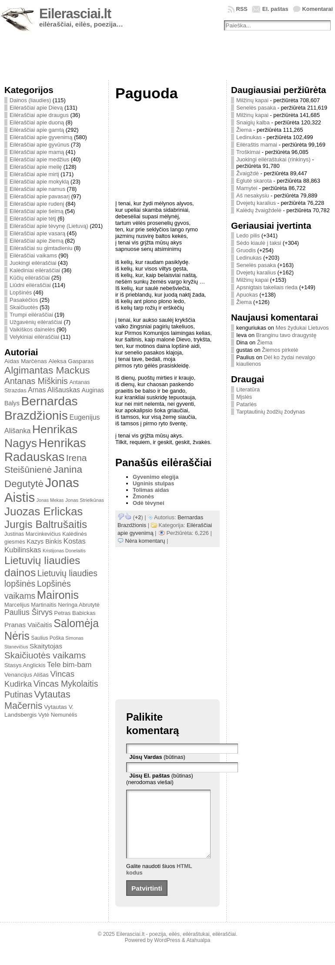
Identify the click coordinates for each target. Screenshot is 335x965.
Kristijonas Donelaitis (64, 550)
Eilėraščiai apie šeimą (37, 211)
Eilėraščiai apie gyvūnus (39, 144)
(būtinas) (157, 757)
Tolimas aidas (151, 490)
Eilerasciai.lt (75, 13)
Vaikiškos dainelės (32, 329)
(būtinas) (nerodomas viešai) (159, 778)
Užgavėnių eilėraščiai (36, 322)
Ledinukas (248, 137)
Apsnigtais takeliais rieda (267, 287)
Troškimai (248, 152)
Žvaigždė (247, 173)
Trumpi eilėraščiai (31, 314)
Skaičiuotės (24, 307)
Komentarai (317, 9)
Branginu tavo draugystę (286, 335)
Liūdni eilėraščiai (30, 285)
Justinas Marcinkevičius (32, 534)
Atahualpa (198, 953)
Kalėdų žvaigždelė (258, 210)
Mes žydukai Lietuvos (301, 327)
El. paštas (275, 9)
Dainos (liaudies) (30, 100)
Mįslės (244, 397)
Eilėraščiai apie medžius (39, 159)
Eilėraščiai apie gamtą (37, 130)
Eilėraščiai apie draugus (39, 115)
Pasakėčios (24, 300)
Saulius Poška (47, 638)
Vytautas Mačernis (37, 700)
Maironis (58, 595)
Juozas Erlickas (43, 511)
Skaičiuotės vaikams (45, 655)
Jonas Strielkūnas (84, 500)
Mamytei (246, 188)
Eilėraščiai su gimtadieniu (41, 248)
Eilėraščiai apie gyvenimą (41, 137)
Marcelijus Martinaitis (30, 604)
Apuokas (247, 294)
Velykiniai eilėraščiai (34, 337)
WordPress (167, 953)
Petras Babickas (74, 613)
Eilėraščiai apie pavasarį (40, 196)
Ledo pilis (248, 235)
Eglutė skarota (254, 180)
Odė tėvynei (148, 503)
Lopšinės (21, 292)
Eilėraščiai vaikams (33, 255)
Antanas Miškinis (36, 381)
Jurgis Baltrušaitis (45, 524)
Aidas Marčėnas (25, 361)
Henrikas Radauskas (45, 450)
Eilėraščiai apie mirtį (34, 174)
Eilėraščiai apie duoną (37, 122)
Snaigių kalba (253, 122)
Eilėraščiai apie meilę (36, 167)
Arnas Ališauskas (54, 390)
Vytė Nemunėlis (57, 714)
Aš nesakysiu (252, 195)
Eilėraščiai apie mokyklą (39, 181)
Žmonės (143, 496)
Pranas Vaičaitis (28, 624)
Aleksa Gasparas (71, 361)
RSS (242, 9)
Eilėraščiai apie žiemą (37, 240)
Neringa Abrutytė (79, 604)
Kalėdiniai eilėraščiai (35, 270)
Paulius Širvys (28, 612)
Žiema (244, 130)
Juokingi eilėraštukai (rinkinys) (273, 159)
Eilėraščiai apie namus (37, 189)
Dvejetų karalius (256, 203)
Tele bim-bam (69, 665)
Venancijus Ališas (26, 674)
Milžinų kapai (252, 100)
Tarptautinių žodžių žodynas (270, 411)
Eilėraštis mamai (256, 144)
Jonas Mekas (50, 500)
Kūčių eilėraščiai (30, 277)
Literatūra (248, 389)
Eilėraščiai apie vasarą (37, 233)
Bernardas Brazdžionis (41, 408)
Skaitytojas (46, 646)
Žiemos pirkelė (280, 350)
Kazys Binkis (44, 541)
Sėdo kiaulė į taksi (258, 243)
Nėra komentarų (145, 541)
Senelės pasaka (256, 107)
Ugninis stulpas (153, 483)
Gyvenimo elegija (155, 477)
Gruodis (246, 250)
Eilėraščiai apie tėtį (33, 218)
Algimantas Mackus (47, 370)
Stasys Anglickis (25, 665)
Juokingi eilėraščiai (33, 263)
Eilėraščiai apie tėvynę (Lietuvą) (49, 226)
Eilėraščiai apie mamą (37, 152)
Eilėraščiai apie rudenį (37, 203)
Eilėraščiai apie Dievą (36, 107)
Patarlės (246, 404)
